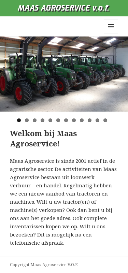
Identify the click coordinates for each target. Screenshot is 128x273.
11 (97, 120)
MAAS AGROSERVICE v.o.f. (64, 8)
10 (89, 120)
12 (105, 120)
